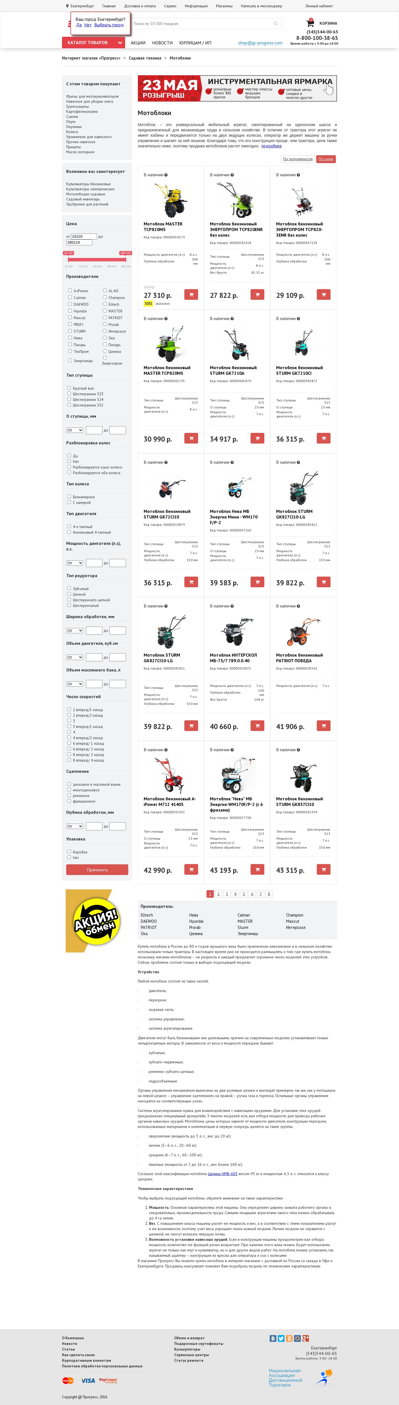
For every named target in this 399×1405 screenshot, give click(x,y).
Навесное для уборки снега (89, 101)
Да (79, 25)
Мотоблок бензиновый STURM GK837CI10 (299, 801)
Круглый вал (80, 388)
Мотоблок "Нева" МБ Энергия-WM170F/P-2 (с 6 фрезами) (236, 804)
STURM (77, 331)
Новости (162, 42)
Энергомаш (80, 360)
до (100, 236)
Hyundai (77, 311)
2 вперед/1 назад (85, 709)
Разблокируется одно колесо (94, 467)
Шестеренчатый (83, 605)
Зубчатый (78, 588)
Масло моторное (80, 151)
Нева (75, 338)
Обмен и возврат (189, 1337)
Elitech (111, 304)
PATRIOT (113, 317)
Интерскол (114, 331)
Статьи (68, 1349)
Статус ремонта (188, 1360)
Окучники (74, 126)
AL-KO (110, 290)
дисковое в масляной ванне (94, 784)
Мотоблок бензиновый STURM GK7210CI (299, 370)
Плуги (70, 121)
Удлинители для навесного (89, 136)
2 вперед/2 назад (85, 715)
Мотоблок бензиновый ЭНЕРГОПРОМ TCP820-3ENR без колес (299, 229)
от (68, 236)
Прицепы (73, 146)
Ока (109, 338)
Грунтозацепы (77, 106)
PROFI (75, 324)
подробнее (272, 146)
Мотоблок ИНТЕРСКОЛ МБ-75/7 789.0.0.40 (233, 657)
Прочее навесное (80, 141)
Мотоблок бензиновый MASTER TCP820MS (167, 370)
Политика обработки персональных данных (102, 1366)
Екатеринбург (80, 5)
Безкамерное (81, 496)
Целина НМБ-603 (223, 1173)
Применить (97, 869)
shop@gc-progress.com (260, 42)
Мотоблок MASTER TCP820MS (163, 226)
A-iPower (78, 290)
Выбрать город (109, 25)
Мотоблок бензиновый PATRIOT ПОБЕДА (299, 657)
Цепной (76, 594)
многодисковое (83, 789)
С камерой (79, 502)
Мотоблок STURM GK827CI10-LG (294, 514)
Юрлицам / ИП (195, 42)
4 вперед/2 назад (85, 737)
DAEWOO (78, 304)
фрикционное (81, 801)
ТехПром (78, 351)
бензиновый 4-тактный (89, 532)
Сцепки (72, 116)
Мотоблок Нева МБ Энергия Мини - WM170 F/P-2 (234, 516)
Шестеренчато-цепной (88, 599)
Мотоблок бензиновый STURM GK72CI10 (167, 514)
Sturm (243, 927)
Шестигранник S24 (85, 399)
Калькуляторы (187, 1349)
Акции (138, 42)
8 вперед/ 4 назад (85, 760)
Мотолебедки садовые (85, 194)
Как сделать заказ (78, 1354)
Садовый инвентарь (83, 199)
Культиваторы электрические (90, 188)
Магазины (224, 5)
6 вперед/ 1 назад (85, 743)
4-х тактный (79, 526)
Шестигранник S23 (85, 393)
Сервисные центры (191, 1354)
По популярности (298, 158)
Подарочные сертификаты (198, 1343)
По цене (326, 158)
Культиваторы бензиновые (88, 183)
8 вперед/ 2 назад (85, 754)
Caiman (77, 297)
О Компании (73, 1337)
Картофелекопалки (82, 111)
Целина (112, 351)
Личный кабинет (319, 5)
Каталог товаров (95, 42)
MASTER (112, 311)
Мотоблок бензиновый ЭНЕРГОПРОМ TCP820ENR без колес (236, 229)
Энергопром (112, 361)
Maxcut (76, 317)
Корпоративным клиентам (86, 1360)
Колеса (72, 131)
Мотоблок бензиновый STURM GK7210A (233, 370)
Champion (114, 297)
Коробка (77, 852)
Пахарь (77, 344)
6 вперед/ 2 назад (85, 748)
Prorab (111, 324)
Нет (88, 25)
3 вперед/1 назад (85, 726)
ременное (78, 795)
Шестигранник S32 (85, 405)
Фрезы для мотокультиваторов (92, 96)
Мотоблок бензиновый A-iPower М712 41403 (170, 801)
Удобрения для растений (87, 204)
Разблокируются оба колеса (93, 472)
